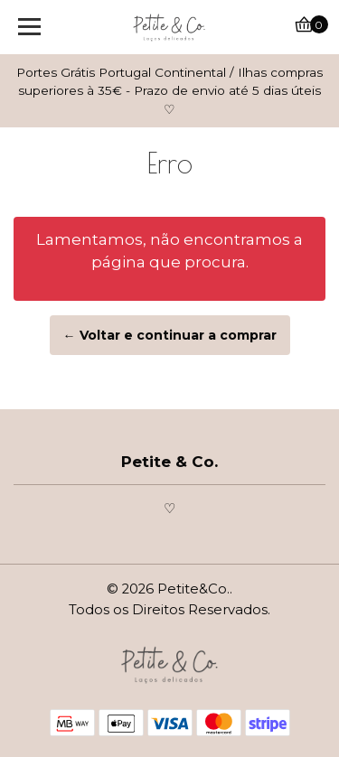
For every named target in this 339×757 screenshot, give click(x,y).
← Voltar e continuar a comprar (170, 335)
